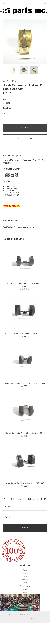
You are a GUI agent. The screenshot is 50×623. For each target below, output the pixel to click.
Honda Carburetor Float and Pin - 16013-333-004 (24, 383)
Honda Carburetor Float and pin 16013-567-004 (24, 483)
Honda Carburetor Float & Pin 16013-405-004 (24, 433)
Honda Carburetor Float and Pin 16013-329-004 (24, 333)
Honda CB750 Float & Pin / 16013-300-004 (24, 283)
